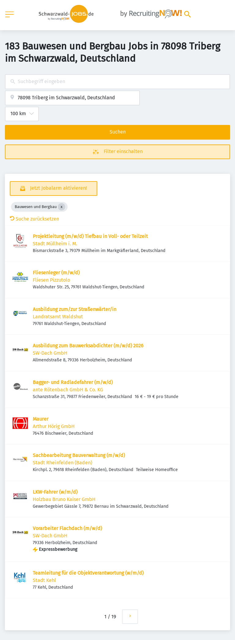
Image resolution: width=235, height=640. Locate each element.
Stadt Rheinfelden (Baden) (62, 463)
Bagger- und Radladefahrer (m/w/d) (73, 382)
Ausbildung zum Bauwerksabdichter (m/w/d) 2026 (88, 346)
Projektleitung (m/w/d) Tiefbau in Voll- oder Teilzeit (90, 236)
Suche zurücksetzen (34, 219)
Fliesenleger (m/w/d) (56, 273)
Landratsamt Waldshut (58, 317)
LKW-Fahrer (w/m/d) (55, 492)
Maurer (40, 419)
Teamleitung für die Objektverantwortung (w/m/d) (88, 573)
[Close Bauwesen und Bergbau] (61, 206)
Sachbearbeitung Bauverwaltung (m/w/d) (79, 455)
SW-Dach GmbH (50, 353)
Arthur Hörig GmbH (54, 426)
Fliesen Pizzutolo (51, 280)
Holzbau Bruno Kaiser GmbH (64, 499)
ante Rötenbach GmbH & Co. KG (68, 390)
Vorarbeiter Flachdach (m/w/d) (67, 528)
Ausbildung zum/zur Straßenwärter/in (74, 309)
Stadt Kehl (44, 580)
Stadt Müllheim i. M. (55, 244)
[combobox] (117, 81)
